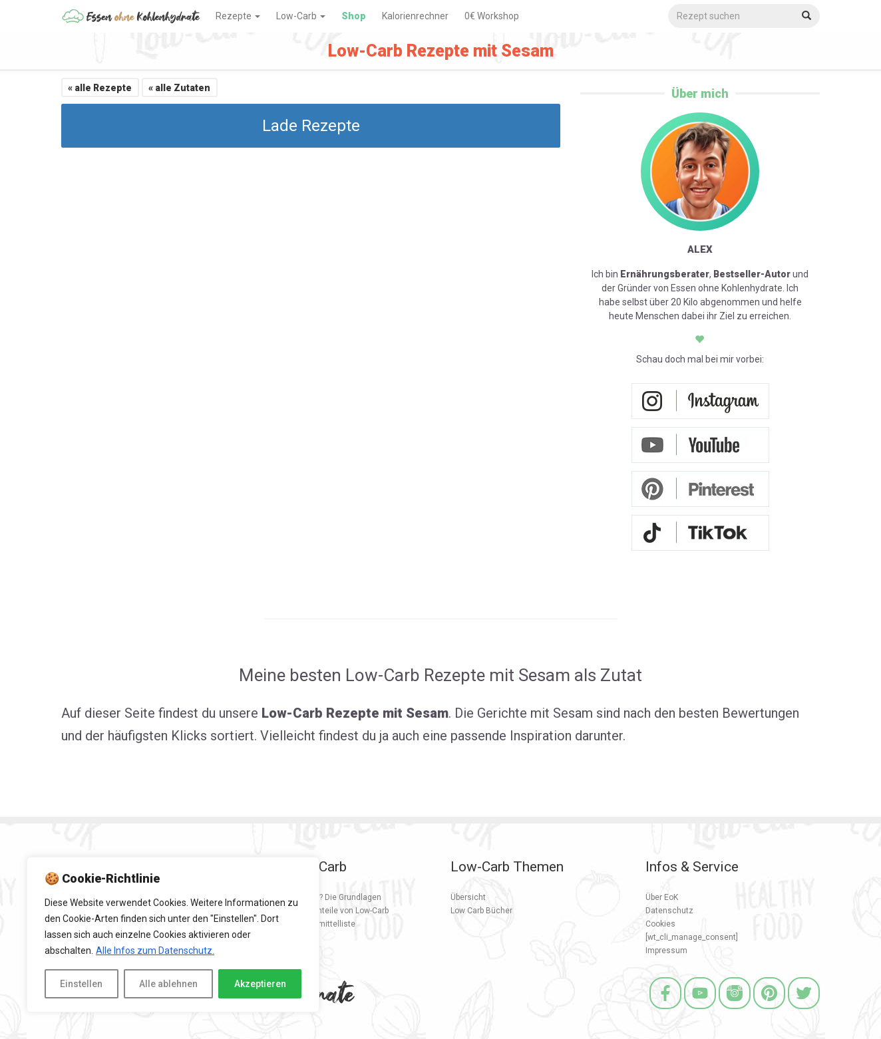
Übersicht (468, 897)
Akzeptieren (260, 983)
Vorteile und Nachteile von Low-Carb (322, 910)
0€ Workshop (491, 16)
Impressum (666, 950)
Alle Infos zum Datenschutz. (155, 950)
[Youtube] (700, 1010)
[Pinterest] (769, 1010)
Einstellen (81, 983)
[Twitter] (804, 1010)
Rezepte (238, 16)
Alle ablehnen (168, 983)
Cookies (660, 924)
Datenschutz (669, 910)
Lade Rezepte (311, 125)
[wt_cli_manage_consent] (691, 937)
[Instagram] (735, 1010)
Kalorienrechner (415, 16)
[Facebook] (665, 1010)
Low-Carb (300, 16)
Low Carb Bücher (481, 910)
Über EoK (661, 897)
